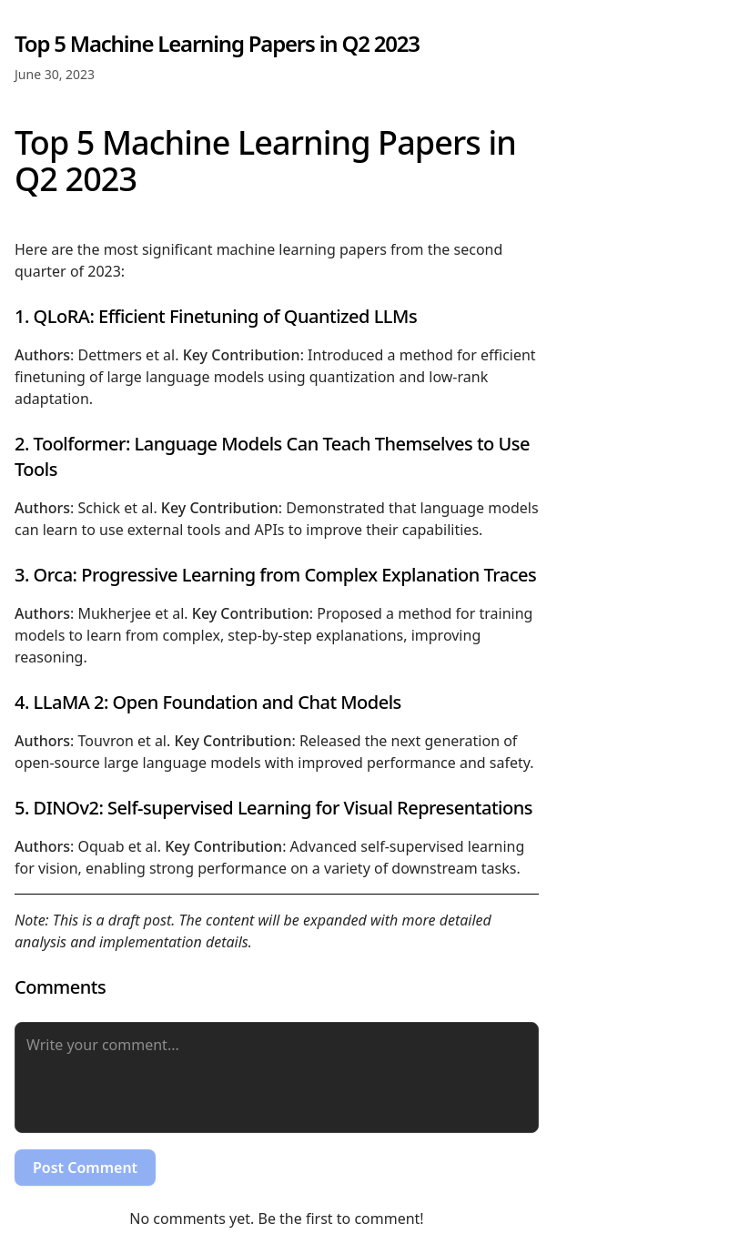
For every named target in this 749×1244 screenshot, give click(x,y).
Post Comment (85, 1168)
